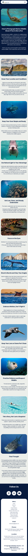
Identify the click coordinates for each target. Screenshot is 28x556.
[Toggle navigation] (25, 2)
